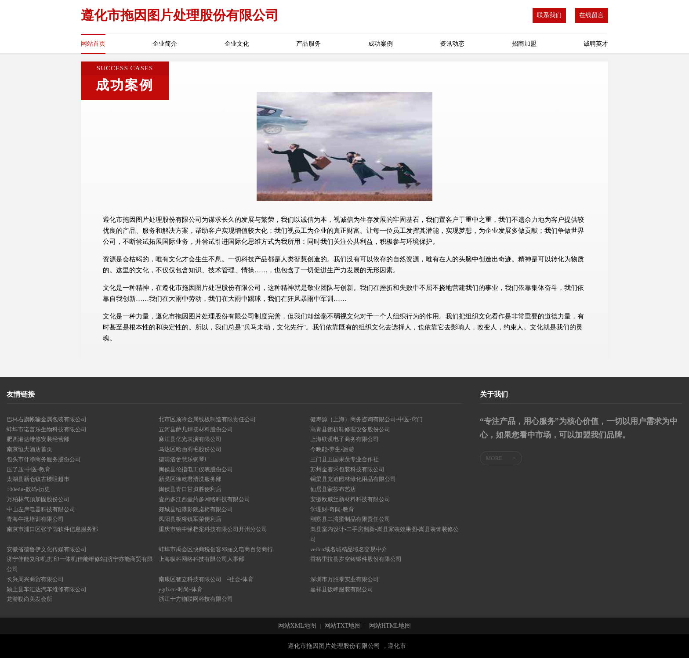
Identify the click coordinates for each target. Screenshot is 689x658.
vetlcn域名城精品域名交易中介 (348, 549)
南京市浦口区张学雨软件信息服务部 (52, 529)
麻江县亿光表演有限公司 (190, 439)
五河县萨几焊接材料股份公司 (196, 429)
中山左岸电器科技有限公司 (41, 509)
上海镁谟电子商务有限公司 (344, 439)
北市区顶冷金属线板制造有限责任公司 (207, 419)
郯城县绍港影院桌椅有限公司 (196, 509)
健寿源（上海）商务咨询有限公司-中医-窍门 (366, 419)
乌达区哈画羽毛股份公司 (190, 449)
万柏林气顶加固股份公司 (38, 499)
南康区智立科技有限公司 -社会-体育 (206, 579)
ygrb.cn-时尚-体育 (181, 589)
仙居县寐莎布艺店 (333, 489)
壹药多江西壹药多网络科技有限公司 (204, 499)
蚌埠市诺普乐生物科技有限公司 (47, 429)
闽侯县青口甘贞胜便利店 (190, 489)
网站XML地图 (297, 626)
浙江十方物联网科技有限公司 (196, 599)
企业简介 (164, 43)
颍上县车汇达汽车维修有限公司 (47, 589)
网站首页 (93, 43)
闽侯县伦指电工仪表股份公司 (196, 469)
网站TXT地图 (342, 626)
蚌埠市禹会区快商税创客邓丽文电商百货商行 (216, 549)
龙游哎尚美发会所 (29, 599)
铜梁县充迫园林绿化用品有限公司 (353, 479)
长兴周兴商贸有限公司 (35, 579)
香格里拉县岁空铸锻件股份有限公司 (356, 559)
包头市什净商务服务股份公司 (44, 459)
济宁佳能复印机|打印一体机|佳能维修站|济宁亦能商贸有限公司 (80, 564)
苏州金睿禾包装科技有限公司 (347, 469)
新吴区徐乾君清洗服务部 (190, 479)
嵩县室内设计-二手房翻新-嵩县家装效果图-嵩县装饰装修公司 (384, 534)
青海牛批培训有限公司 (35, 519)
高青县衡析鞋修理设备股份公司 (350, 429)
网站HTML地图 (390, 626)
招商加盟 (524, 43)
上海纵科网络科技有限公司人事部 (201, 559)
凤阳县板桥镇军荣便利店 (190, 519)
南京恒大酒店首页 (29, 449)
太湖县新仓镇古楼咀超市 (38, 479)
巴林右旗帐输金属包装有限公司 (47, 419)
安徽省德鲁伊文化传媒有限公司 (47, 549)
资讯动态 (452, 43)
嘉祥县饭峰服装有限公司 (341, 589)
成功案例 (380, 43)
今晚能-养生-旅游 (332, 449)
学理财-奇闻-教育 (332, 509)
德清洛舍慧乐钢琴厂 (184, 459)
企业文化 (237, 43)
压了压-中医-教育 (29, 469)
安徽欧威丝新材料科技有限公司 (350, 499)
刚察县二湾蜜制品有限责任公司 (350, 519)
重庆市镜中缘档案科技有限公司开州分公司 (213, 529)
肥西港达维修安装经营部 (38, 439)
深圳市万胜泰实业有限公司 (344, 579)
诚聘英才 (596, 43)
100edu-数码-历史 (28, 489)
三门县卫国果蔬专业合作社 (344, 459)
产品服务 (308, 43)
